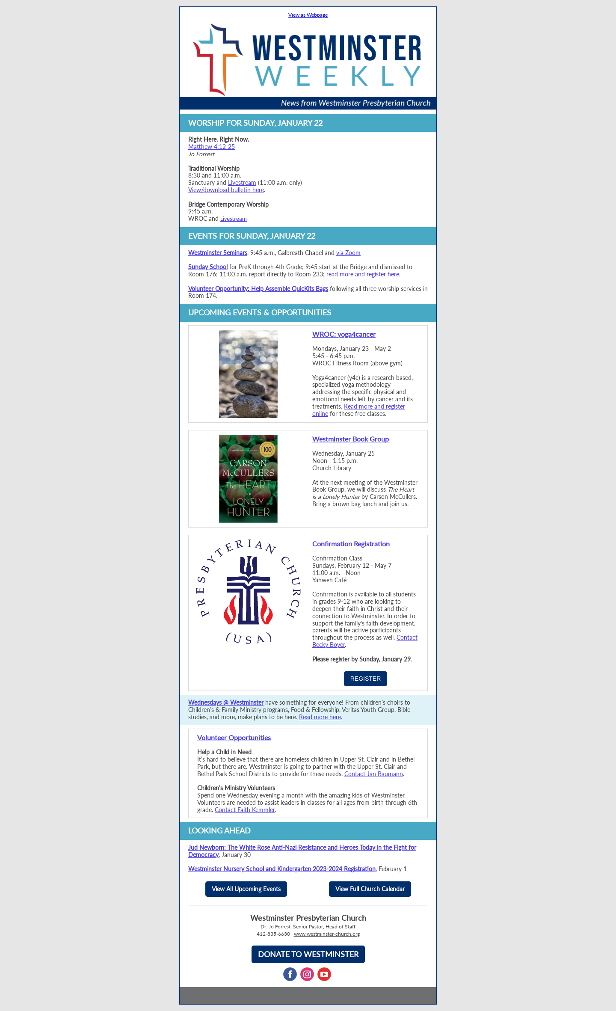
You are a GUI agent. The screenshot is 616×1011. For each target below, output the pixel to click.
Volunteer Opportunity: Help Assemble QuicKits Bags (258, 288)
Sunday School (208, 266)
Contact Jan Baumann (373, 773)
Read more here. (320, 716)
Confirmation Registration (351, 544)
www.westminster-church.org (327, 934)
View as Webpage (308, 15)
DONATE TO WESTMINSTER (308, 954)
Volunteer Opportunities (234, 737)
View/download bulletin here (226, 189)
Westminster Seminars (217, 252)
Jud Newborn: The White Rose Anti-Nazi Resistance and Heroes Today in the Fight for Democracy (302, 851)
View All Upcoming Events (246, 888)
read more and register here (362, 274)
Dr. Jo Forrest (275, 926)
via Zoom (348, 252)
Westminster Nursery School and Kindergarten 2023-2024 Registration (282, 868)
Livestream (242, 182)
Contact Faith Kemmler (245, 809)
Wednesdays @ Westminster (226, 702)
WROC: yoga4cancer (344, 334)
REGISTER (365, 678)
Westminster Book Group (350, 439)
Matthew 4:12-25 (211, 146)
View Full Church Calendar (370, 888)
